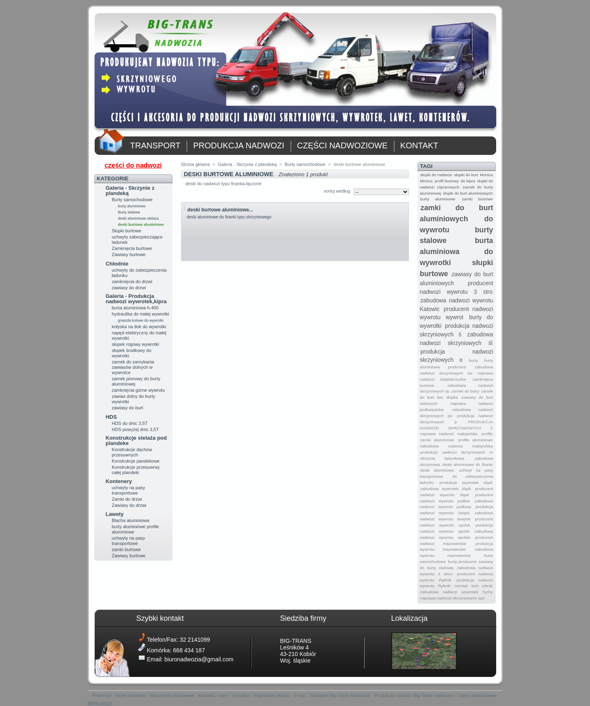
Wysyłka (240, 695)
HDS (111, 417)
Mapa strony (100, 702)
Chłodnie (117, 264)
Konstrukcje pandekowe (136, 461)
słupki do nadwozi (436, 175)
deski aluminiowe (437, 470)
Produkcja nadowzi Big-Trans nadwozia (413, 695)
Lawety (115, 514)
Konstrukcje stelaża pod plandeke (136, 440)
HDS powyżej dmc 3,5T (135, 429)
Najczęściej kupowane (172, 695)
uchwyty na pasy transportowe (128, 490)
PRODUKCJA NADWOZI (238, 145)
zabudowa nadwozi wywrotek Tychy (456, 592)
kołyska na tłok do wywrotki (139, 326)
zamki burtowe (126, 549)
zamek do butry (465, 391)
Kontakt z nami (213, 695)
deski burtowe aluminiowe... (220, 210)
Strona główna (195, 164)
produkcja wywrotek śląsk (466, 482)
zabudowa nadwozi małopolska (456, 446)
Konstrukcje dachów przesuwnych (132, 452)
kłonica (486, 175)
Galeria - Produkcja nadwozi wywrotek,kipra (136, 298)
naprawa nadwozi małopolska (448, 433)
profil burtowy (447, 181)
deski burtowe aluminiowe (141, 224)
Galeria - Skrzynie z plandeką (130, 190)
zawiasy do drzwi (129, 287)
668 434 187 (189, 650)
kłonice (426, 181)
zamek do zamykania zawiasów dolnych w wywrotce (133, 367)
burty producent (462, 561)
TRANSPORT (155, 145)
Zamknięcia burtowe (132, 248)
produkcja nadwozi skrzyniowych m (456, 452)
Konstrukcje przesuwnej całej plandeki (135, 470)
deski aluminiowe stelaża (138, 218)
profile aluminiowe (475, 440)
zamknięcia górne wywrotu (138, 390)
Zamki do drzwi (127, 499)
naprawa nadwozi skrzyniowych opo (452, 598)
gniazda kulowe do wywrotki (141, 320)
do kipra (468, 181)
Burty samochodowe (132, 199)
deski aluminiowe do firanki (467, 464)
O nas (299, 695)
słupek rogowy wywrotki (135, 344)
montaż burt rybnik (474, 585)
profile (487, 433)
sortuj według (337, 190)
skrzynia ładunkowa (442, 458)
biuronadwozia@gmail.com (198, 659)
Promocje (102, 695)
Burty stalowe (129, 212)
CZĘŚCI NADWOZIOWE (342, 145)
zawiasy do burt (127, 407)
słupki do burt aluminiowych (467, 193)
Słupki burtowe (126, 230)
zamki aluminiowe (437, 440)
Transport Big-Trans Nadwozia (339, 695)
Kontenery (119, 481)
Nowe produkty (130, 695)
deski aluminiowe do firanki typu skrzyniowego (229, 217)
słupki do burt (466, 175)
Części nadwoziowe (477, 695)
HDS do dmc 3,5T (130, 423)
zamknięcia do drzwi (132, 281)
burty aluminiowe (132, 206)
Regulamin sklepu (271, 695)
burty (473, 360)
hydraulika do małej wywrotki (140, 313)
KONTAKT (419, 145)
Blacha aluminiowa (131, 520)
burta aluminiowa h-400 (135, 307)
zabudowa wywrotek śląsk (445, 488)
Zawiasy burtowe (129, 254)
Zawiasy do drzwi (129, 505)
